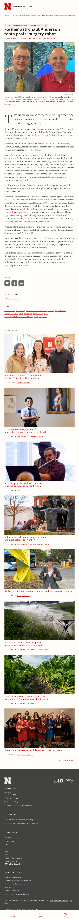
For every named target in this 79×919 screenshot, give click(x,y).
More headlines (66, 761)
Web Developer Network (59, 901)
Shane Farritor (9, 311)
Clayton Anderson (11, 314)
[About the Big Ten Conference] (58, 781)
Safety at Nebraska (11, 891)
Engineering (20, 311)
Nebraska (7, 15)
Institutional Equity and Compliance (17, 880)
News (6, 855)
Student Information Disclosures (16, 894)
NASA (21, 314)
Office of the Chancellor (13, 858)
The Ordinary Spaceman (16, 212)
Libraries (7, 848)
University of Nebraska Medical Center (18, 317)
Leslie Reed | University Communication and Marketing (31, 38)
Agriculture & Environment (26, 650)
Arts (18, 437)
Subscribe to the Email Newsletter (20, 805)
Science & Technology (41, 544)
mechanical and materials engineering (40, 311)
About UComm (12, 798)
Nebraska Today (23, 6)
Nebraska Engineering (41, 314)
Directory (7, 838)
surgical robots (60, 311)
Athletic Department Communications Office (21, 823)
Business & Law (26, 544)
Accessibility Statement (13, 877)
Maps (6, 851)
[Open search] (39, 914)
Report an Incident (12, 863)
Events (6, 844)
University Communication (20, 15)
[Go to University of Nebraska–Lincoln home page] (7, 6)
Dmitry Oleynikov (40, 317)
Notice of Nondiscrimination (14, 884)
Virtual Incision (19, 176)
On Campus (25, 437)
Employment (9, 841)
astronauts (28, 314)
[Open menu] (13, 914)
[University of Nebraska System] (70, 781)
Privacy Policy (9, 887)
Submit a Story (12, 802)
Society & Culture (23, 383)
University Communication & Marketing (18, 820)
